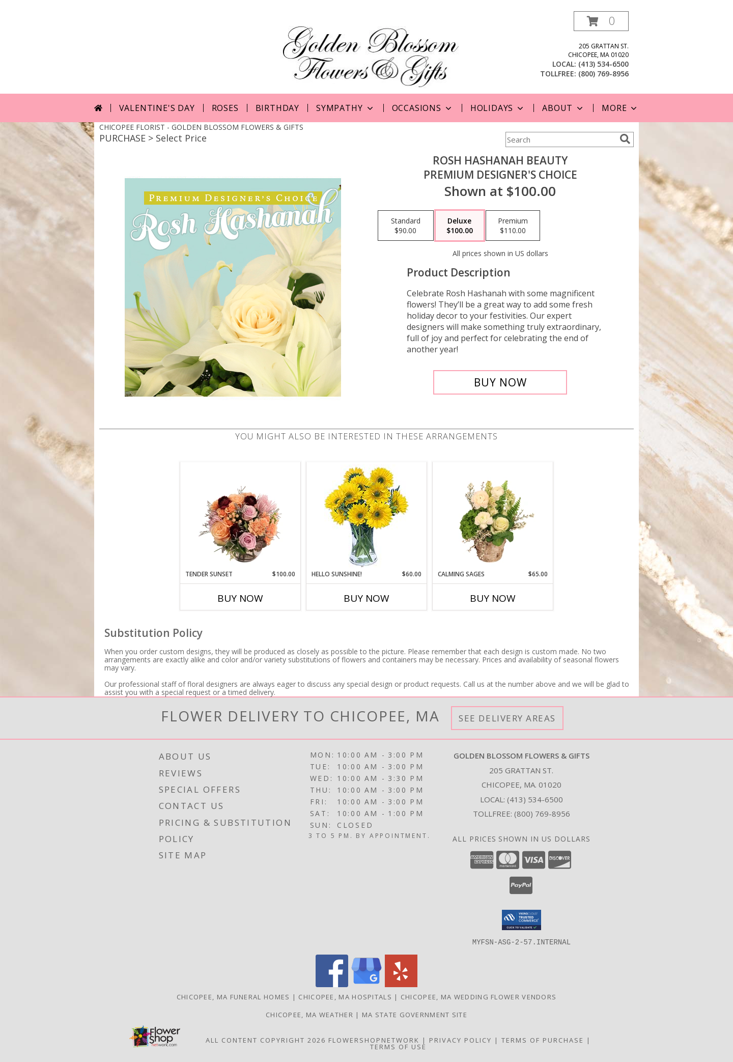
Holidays (497, 108)
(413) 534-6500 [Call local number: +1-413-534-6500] (603, 64)
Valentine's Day (157, 108)
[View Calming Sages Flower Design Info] (492, 516)
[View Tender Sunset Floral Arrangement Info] (240, 516)
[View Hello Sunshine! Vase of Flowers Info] (366, 516)
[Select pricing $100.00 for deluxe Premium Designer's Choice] (460, 225)
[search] (625, 139)
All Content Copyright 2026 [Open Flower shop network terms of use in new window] (266, 1039)
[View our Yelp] (401, 984)
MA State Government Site (414, 1014)
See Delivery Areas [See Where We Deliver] (507, 718)
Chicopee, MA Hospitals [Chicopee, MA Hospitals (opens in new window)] (345, 996)
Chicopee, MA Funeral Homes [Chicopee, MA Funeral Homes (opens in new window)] (233, 996)
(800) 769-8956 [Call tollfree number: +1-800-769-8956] (603, 73)
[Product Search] (560, 139)
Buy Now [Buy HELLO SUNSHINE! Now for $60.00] (366, 598)
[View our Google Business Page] (366, 984)
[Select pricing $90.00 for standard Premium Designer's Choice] (405, 225)
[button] (601, 21)
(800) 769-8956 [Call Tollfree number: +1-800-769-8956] (542, 813)
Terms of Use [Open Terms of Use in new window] (398, 1046)
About (563, 108)
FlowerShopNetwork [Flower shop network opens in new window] (373, 1039)
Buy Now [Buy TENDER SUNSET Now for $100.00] (240, 598)
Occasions (423, 108)
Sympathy (345, 108)
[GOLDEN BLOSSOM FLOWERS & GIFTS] (370, 52)
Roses (225, 108)
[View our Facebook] (332, 984)
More (620, 108)
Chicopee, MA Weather (309, 1014)
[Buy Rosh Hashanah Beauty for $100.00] (500, 382)
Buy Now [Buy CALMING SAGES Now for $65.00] (493, 598)
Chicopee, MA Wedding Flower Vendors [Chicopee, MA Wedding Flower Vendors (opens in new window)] (479, 996)
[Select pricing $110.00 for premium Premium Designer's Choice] (513, 225)
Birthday (277, 108)
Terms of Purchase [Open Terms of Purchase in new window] (542, 1039)
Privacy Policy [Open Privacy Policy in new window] (460, 1039)
